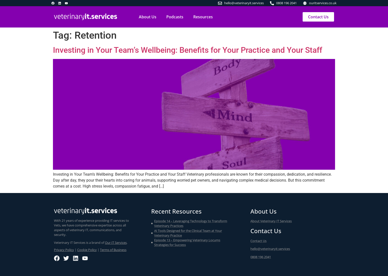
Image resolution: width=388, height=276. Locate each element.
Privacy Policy (64, 250)
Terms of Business (113, 250)
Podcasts (174, 17)
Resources (203, 17)
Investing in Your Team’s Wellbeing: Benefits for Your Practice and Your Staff (187, 50)
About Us (147, 17)
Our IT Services (116, 242)
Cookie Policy (87, 250)
